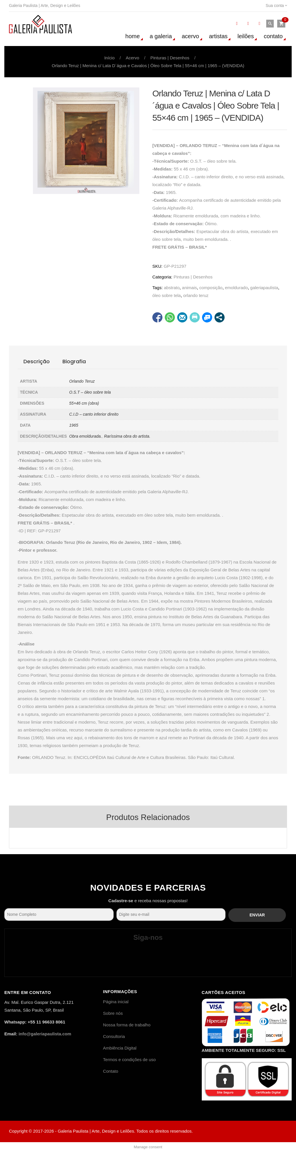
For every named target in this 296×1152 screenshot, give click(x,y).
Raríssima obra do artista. (127, 436)
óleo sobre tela (166, 295)
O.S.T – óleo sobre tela (90, 392)
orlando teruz (196, 295)
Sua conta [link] (276, 5)
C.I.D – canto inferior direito (93, 414)
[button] (281, 23)
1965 (73, 425)
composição (211, 287)
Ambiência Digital (119, 1047)
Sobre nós (113, 1013)
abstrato (172, 287)
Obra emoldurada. (85, 436)
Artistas (218, 36)
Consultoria (114, 1036)
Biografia (74, 361)
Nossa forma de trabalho (126, 1024)
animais (189, 287)
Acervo (190, 36)
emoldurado (236, 287)
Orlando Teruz (82, 381)
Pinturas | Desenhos (169, 57)
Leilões (246, 36)
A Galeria (161, 36)
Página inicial (115, 1001)
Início (109, 57)
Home (132, 36)
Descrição (36, 361)
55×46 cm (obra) (84, 403)
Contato (273, 36)
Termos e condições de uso (129, 1059)
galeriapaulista (264, 287)
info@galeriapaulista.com (44, 1033)
